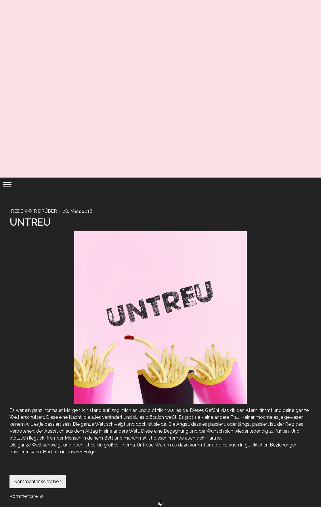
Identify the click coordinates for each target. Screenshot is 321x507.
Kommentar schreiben (37, 481)
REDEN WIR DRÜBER (34, 211)
